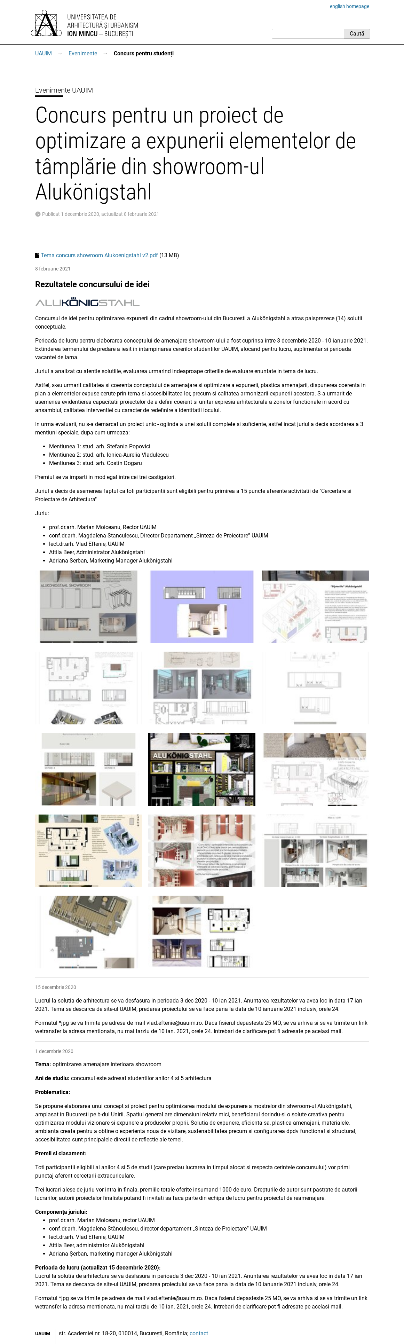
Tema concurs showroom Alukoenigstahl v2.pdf (99, 255)
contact (199, 1333)
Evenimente (83, 53)
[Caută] (308, 34)
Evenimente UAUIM (64, 90)
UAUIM (43, 53)
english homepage (349, 6)
